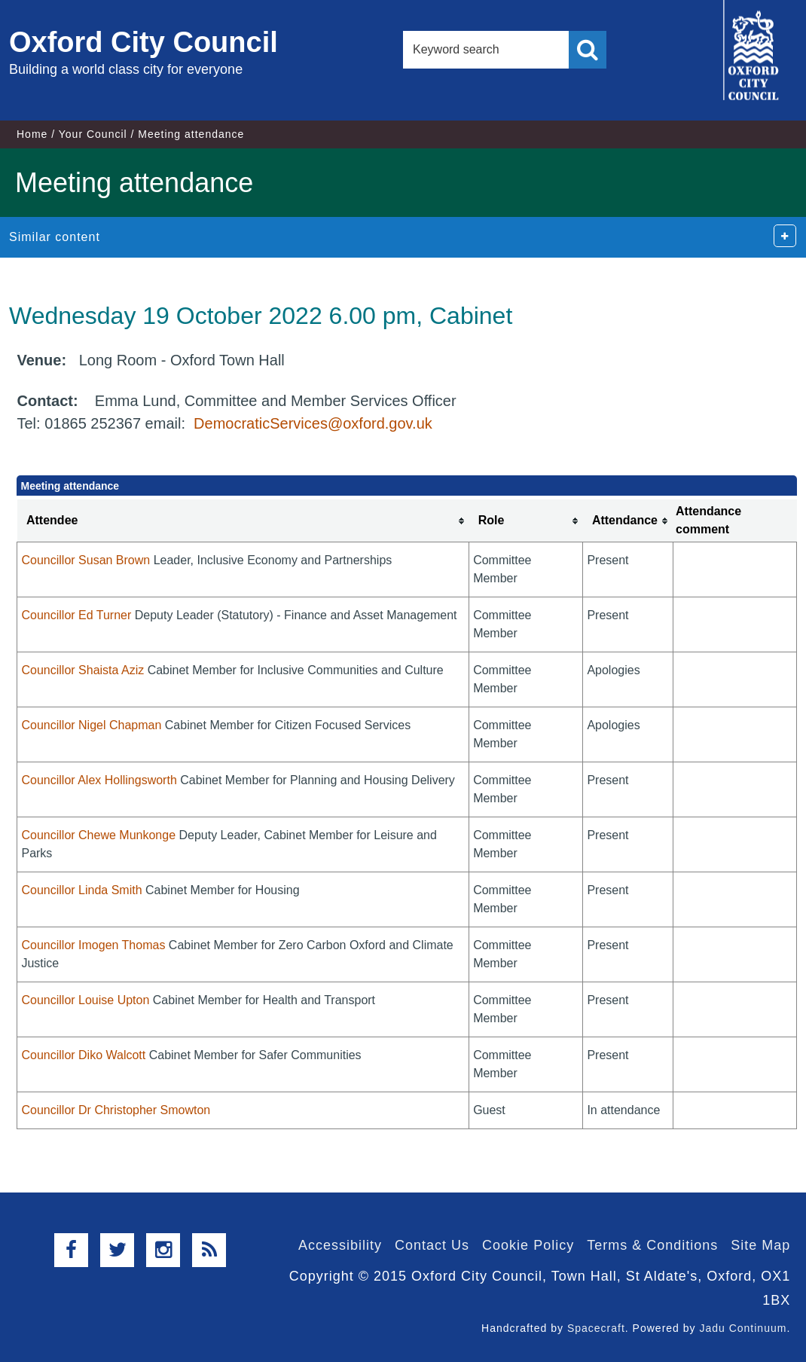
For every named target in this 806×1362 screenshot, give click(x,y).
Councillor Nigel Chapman (91, 725)
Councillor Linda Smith (81, 890)
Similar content (54, 237)
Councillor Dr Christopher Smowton (115, 1110)
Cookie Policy (528, 1245)
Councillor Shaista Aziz (82, 670)
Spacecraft (596, 1328)
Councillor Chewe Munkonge (98, 835)
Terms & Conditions (652, 1245)
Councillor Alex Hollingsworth (98, 780)
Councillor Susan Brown (85, 560)
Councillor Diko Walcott (83, 1055)
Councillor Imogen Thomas (93, 945)
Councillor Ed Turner (76, 615)
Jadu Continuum (742, 1328)
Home (32, 134)
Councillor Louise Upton (85, 1000)
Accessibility (340, 1245)
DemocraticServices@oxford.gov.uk (313, 423)
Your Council (93, 134)
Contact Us (432, 1245)
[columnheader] (243, 520)
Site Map (760, 1245)
